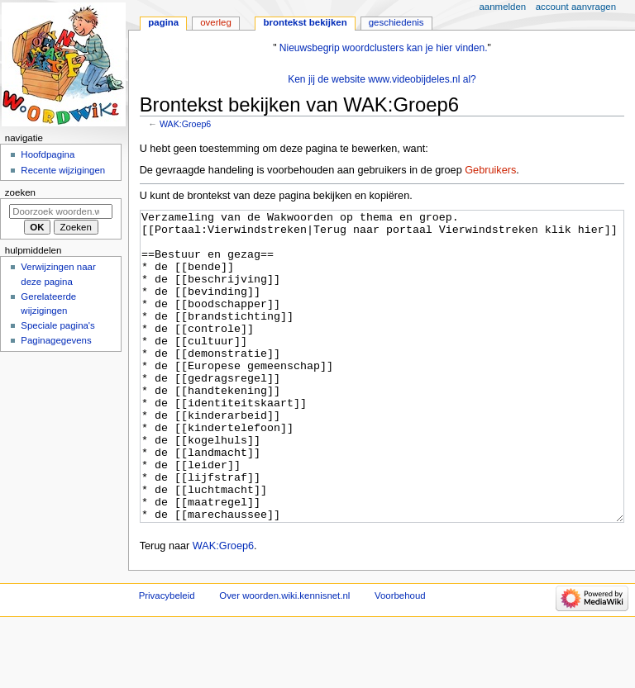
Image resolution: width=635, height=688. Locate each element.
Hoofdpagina (47, 154)
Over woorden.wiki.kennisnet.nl (284, 657)
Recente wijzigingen (63, 170)
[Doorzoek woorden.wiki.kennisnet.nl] (60, 211)
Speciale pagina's (57, 325)
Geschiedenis (396, 22)
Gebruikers (490, 170)
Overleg (216, 22)
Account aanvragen (576, 7)
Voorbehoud (400, 657)
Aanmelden (503, 7)
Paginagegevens (56, 340)
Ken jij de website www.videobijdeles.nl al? (382, 79)
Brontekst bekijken (304, 22)
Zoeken (20, 192)
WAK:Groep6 (185, 124)
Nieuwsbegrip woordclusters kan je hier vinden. (383, 48)
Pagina (163, 22)
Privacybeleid (167, 657)
